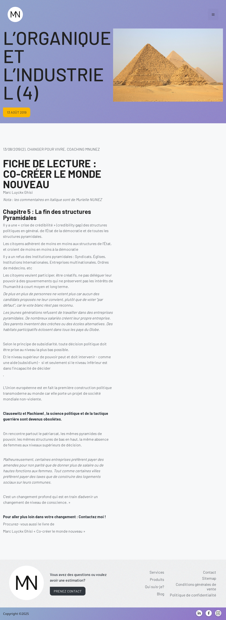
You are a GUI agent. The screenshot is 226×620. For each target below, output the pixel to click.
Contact (209, 572)
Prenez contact (68, 591)
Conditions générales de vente (196, 586)
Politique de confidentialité (193, 595)
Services (157, 572)
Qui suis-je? (154, 586)
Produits (157, 579)
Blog (160, 594)
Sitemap (209, 578)
